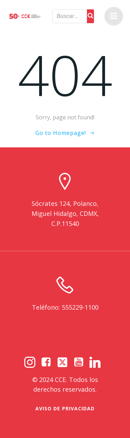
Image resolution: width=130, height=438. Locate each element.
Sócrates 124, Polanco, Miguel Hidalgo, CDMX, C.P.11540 (65, 213)
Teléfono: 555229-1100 (65, 307)
